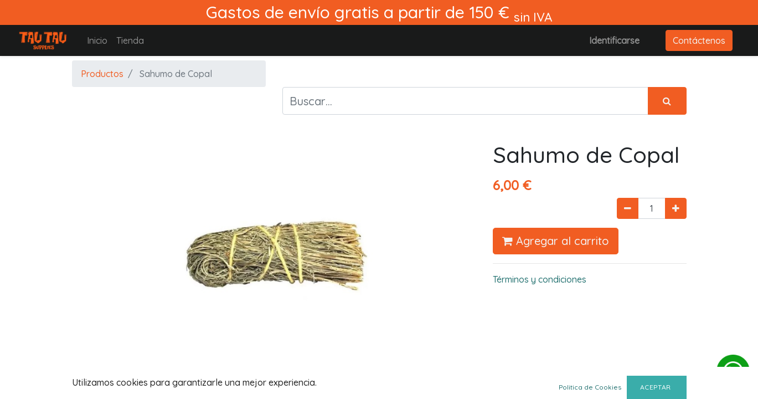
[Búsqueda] (667, 101)
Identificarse (614, 40)
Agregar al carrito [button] (555, 241)
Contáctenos (699, 40)
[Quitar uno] (627, 208)
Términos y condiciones (539, 279)
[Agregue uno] (676, 208)
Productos (102, 73)
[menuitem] (97, 40)
